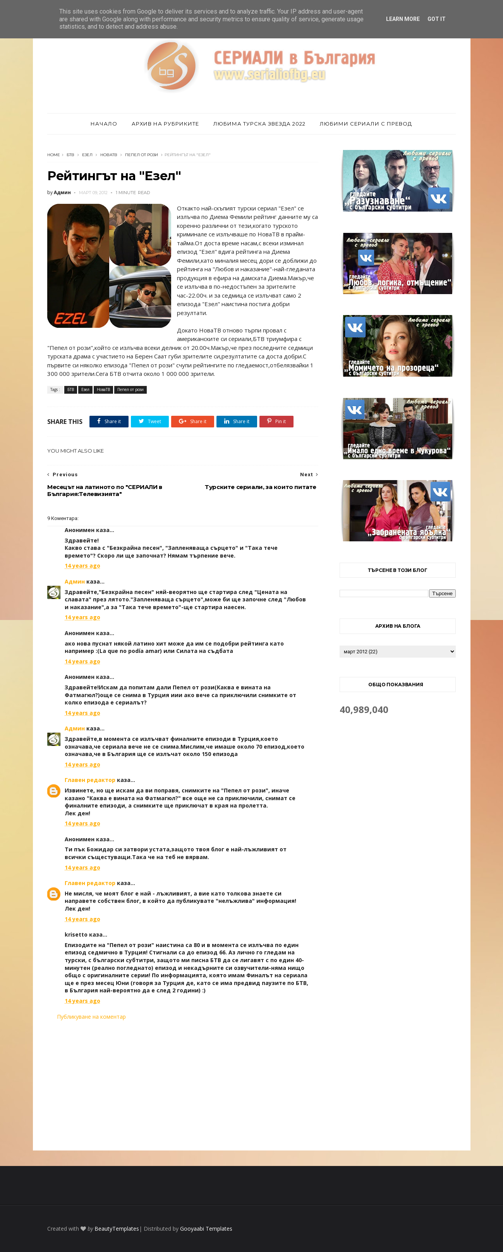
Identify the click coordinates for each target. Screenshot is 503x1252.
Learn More (403, 19)
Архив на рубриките (165, 124)
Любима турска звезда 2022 (259, 124)
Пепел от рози (141, 154)
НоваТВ (108, 154)
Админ (75, 581)
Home (53, 154)
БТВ (70, 154)
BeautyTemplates (116, 1228)
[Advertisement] (182, 1085)
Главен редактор (90, 780)
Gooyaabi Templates (206, 1228)
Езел (87, 154)
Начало (104, 124)
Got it (436, 19)
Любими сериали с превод (366, 124)
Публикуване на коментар (91, 1016)
